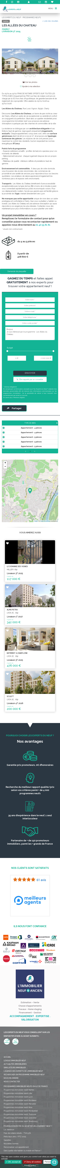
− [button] (5, 482)
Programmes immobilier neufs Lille (18, 1108)
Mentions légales (19, 397)
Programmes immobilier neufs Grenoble (20, 1133)
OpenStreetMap (45, 536)
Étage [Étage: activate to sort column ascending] (53, 425)
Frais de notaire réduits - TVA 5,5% (17, 1148)
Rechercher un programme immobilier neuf (24, 1090)
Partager (14, 408)
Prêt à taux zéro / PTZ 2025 (15, 1152)
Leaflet (36, 536)
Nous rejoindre (11, 1093)
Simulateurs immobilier (15, 1083)
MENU (52, 8)
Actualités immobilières (15, 1079)
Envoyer (30, 373)
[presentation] (30, 367)
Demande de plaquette (17, 271)
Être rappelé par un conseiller (30, 379)
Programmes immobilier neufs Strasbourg (20, 1136)
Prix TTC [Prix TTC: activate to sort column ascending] (42, 424)
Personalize (50, 1162)
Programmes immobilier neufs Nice (18, 1122)
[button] (6, 61)
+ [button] (5, 478)
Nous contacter (12, 1097)
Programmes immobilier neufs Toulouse (20, 1129)
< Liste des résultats (50, 21)
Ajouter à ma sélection (30, 86)
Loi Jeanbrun (9, 1145)
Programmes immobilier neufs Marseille (20, 1119)
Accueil (7, 1072)
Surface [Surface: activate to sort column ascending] (30, 425)
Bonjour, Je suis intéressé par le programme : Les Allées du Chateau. (30, 333)
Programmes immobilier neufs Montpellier (21, 1126)
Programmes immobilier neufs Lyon (18, 1112)
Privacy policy (30, 1165)
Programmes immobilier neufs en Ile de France (26, 1101)
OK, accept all (13, 1162)
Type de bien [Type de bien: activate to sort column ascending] (13, 425)
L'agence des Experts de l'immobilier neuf (23, 1086)
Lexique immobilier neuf (15, 1076)
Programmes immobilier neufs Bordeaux (20, 1115)
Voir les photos (30, 82)
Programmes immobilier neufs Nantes (19, 1105)
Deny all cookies (32, 1162)
